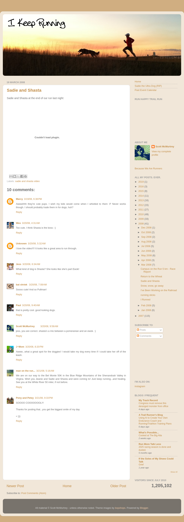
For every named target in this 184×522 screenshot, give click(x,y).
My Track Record (148, 400)
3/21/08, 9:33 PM (44, 398)
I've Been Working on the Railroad (159, 290)
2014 (141, 196)
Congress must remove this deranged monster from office (153, 405)
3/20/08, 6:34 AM (31, 264)
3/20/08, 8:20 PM (34, 346)
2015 (141, 191)
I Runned (145, 299)
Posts (141, 330)
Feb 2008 (146, 305)
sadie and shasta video (27, 181)
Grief (141, 464)
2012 (141, 205)
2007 (141, 316)
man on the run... (25, 371)
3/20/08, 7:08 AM (38, 284)
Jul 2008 (146, 246)
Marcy (19, 199)
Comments (144, 336)
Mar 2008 (146, 264)
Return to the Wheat (151, 276)
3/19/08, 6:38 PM (33, 199)
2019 (141, 182)
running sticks (148, 295)
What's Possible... (149, 432)
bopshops (120, 508)
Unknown (21, 243)
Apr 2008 (146, 260)
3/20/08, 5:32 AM (37, 243)
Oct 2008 (146, 232)
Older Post (118, 486)
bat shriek (22, 284)
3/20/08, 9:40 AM (31, 305)
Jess (18, 264)
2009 (141, 219)
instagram (140, 386)
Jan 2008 (146, 310)
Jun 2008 (146, 251)
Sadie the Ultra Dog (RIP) (148, 86)
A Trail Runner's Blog (151, 415)
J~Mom (20, 346)
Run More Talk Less (150, 444)
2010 (141, 214)
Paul (18, 305)
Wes (18, 223)
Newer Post (15, 486)
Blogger (144, 508)
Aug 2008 (146, 241)
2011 (141, 209)
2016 (141, 186)
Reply (19, 212)
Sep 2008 (146, 237)
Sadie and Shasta (24, 90)
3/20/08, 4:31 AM (31, 223)
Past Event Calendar (146, 90)
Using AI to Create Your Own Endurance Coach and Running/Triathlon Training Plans (155, 421)
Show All (174, 472)
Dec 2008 (146, 227)
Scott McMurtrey (25, 326)
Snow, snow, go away (152, 285)
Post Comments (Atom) (33, 493)
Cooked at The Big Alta (150, 435)
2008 (141, 223)
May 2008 (147, 255)
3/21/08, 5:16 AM (45, 371)
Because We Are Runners (148, 168)
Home (67, 486)
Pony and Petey (25, 398)
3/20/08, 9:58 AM (49, 326)
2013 (141, 200)
